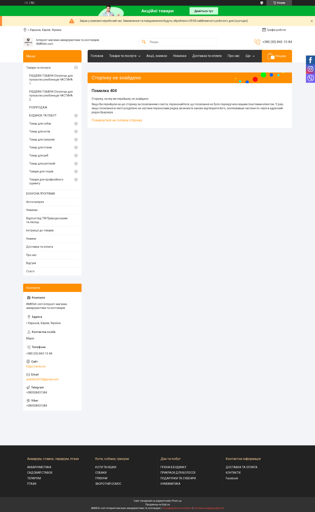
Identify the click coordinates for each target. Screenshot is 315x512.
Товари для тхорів (41, 171)
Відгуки (31, 263)
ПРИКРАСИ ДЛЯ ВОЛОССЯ (178, 472)
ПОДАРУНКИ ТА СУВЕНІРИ (178, 478)
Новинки (179, 56)
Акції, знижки (156, 56)
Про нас (233, 56)
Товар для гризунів (42, 139)
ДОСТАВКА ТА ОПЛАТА (241, 467)
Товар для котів (39, 131)
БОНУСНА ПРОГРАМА (40, 193)
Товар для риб (38, 155)
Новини (31, 238)
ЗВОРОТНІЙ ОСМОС (108, 483)
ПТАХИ (31, 483)
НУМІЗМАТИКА (170, 483)
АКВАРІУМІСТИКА (39, 467)
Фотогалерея (35, 202)
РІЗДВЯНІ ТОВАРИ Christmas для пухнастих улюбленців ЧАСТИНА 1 (51, 79)
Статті (30, 271)
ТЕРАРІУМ (34, 478)
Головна (97, 56)
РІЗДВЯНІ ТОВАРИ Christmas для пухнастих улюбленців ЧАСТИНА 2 (51, 95)
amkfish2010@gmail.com (42, 379)
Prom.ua (176, 500)
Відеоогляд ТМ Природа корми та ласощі (46, 220)
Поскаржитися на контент (177, 508)
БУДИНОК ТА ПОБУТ (43, 115)
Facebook (232, 478)
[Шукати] (144, 42)
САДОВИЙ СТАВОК (40, 472)
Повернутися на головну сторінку (117, 120)
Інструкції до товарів (40, 230)
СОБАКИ (101, 472)
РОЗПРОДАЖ (38, 107)
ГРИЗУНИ (101, 478)
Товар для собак (40, 123)
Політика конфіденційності (208, 508)
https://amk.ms (36, 366)
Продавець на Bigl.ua (157, 504)
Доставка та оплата (207, 56)
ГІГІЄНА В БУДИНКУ (173, 467)
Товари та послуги (122, 56)
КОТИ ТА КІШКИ (105, 467)
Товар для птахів (40, 147)
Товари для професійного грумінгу (46, 181)
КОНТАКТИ (233, 472)
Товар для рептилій (42, 163)
